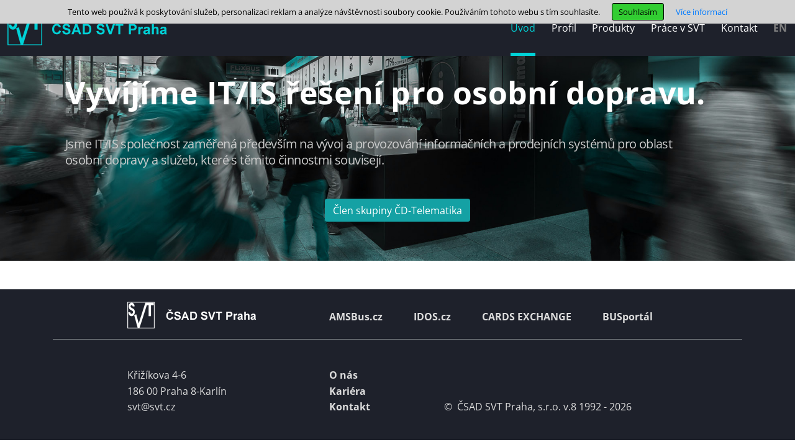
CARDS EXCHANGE (526, 316)
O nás (343, 375)
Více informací (701, 11)
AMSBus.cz (356, 316)
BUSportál (627, 316)
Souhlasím (638, 11)
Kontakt (349, 406)
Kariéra (347, 391)
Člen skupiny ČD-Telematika (397, 210)
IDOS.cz (432, 316)
